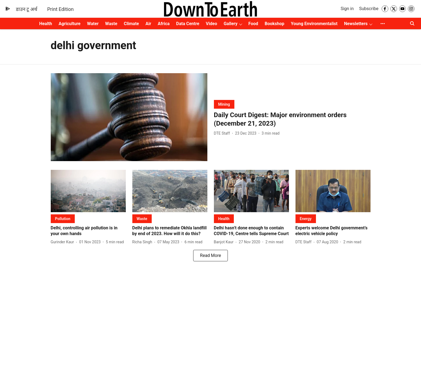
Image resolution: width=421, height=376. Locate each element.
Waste (111, 23)
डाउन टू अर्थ (26, 9)
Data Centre (187, 23)
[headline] (292, 119)
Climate (131, 23)
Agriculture (69, 23)
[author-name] (223, 133)
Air (148, 23)
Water (92, 23)
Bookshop (274, 23)
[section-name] (224, 104)
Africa (163, 23)
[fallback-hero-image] (129, 117)
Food (253, 23)
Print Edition (60, 9)
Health (45, 23)
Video (211, 23)
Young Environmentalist (314, 23)
